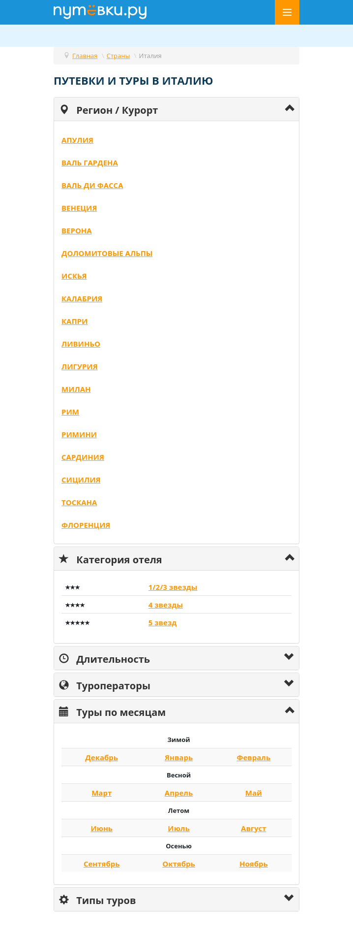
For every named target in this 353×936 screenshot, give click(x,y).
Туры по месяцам (112, 711)
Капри (74, 321)
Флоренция (85, 525)
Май (253, 793)
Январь (179, 757)
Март (101, 793)
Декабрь (101, 757)
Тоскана (79, 502)
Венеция (79, 208)
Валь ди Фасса (92, 185)
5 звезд (162, 622)
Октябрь (178, 864)
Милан (76, 389)
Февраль (254, 757)
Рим (70, 412)
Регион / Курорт (108, 109)
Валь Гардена (89, 162)
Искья (74, 276)
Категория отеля (110, 558)
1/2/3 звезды (173, 587)
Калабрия (81, 298)
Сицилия (80, 479)
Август (253, 828)
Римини (79, 434)
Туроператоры (104, 684)
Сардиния (82, 457)
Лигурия (79, 366)
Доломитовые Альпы (106, 253)
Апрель (179, 793)
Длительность (104, 658)
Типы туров (97, 899)
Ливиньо (80, 344)
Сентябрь (102, 864)
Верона (76, 230)
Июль (178, 828)
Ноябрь (253, 864)
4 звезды (165, 605)
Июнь (101, 828)
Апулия (77, 140)
